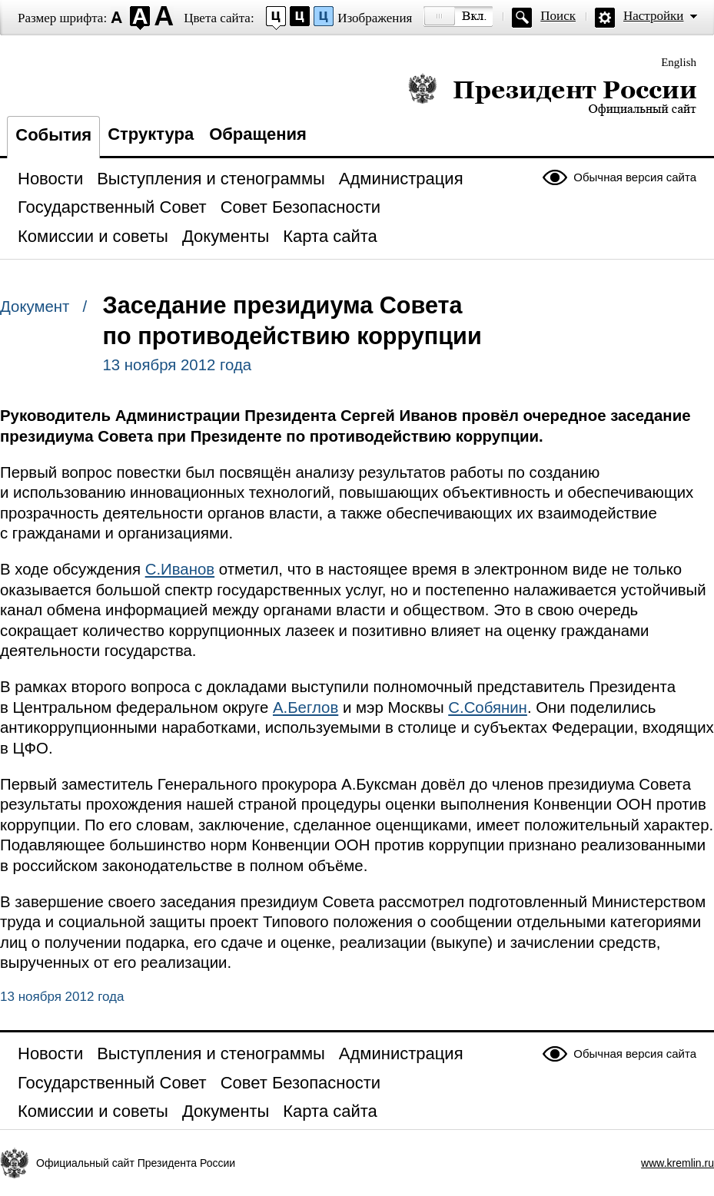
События (53, 134)
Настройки (653, 15)
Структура (151, 134)
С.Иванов (179, 569)
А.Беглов (305, 707)
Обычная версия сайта (634, 177)
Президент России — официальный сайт (552, 94)
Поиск (558, 15)
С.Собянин (487, 707)
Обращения (258, 134)
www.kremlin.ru (677, 1163)
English (678, 62)
